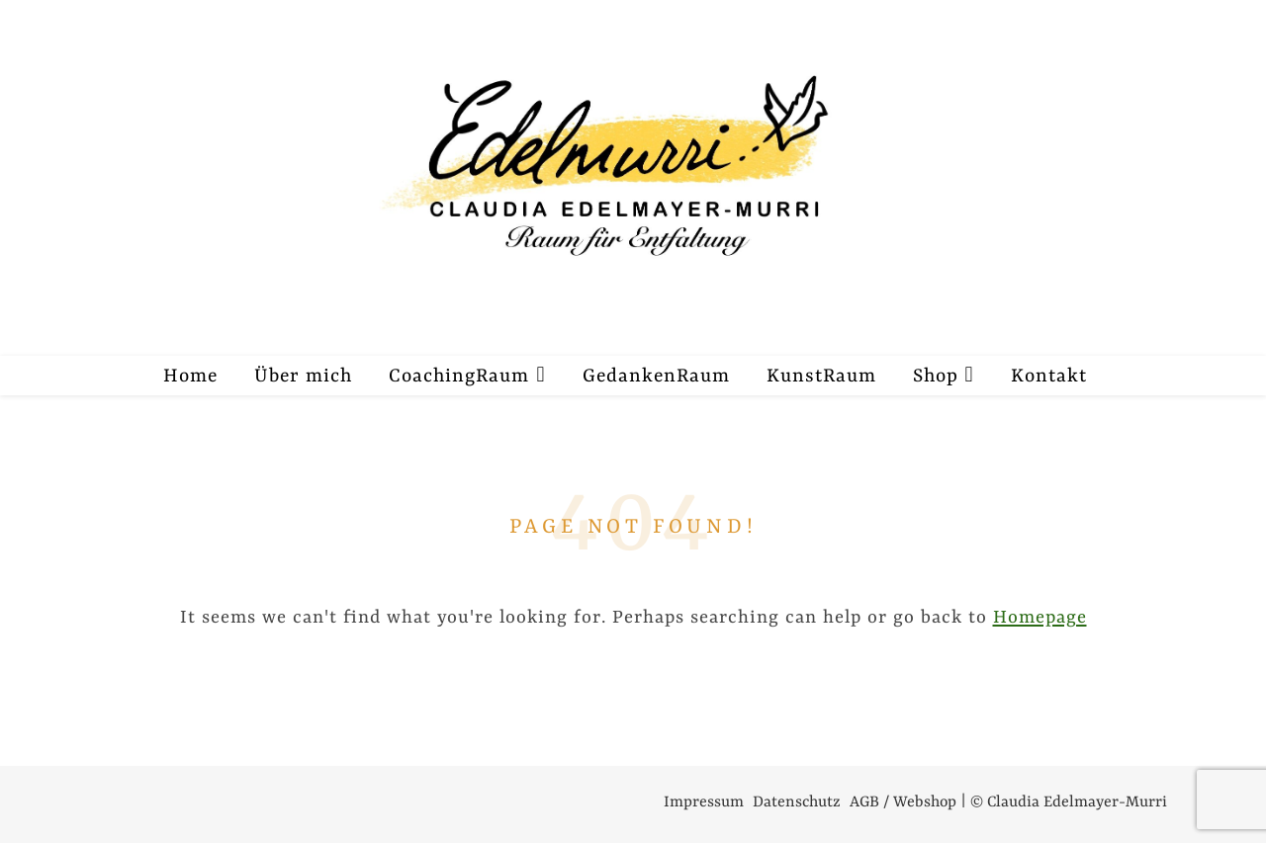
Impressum (704, 802)
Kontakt (1049, 376)
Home (190, 376)
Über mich (303, 376)
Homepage (1040, 618)
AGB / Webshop (903, 802)
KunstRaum (821, 376)
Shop (935, 376)
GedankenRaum (656, 376)
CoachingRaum (459, 376)
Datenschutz (797, 802)
